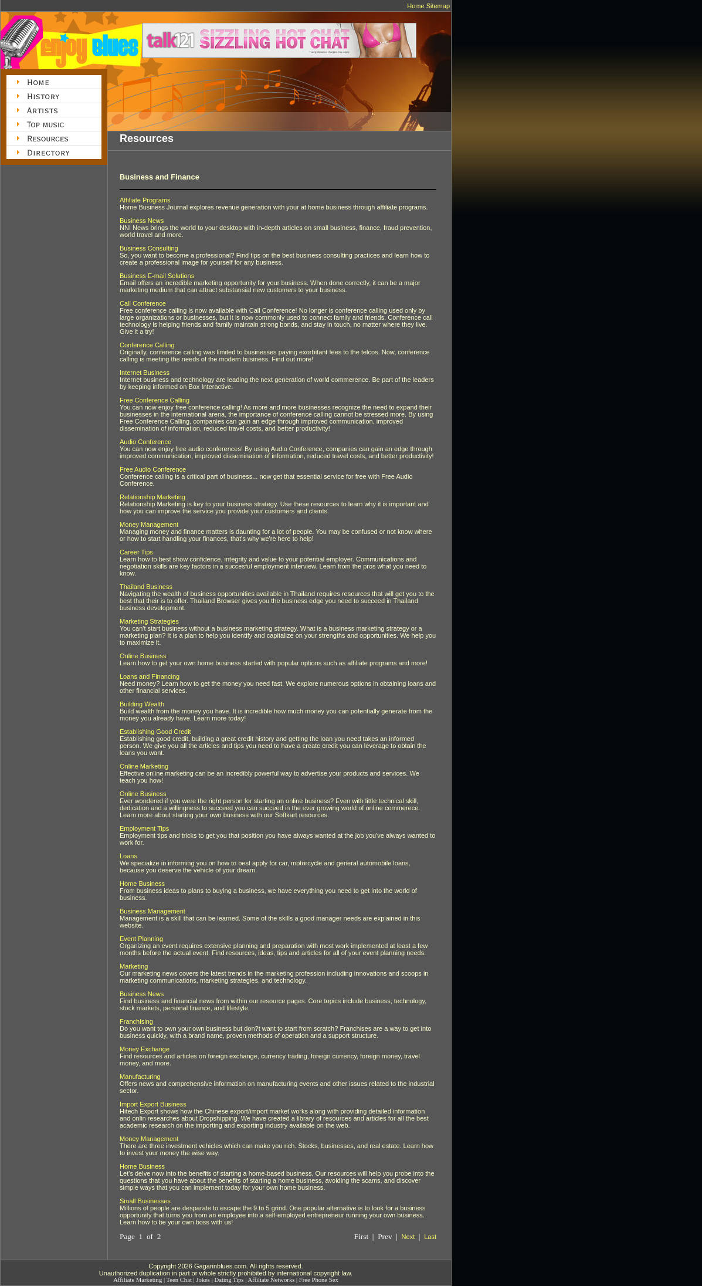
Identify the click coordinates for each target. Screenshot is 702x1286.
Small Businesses (145, 1200)
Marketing (134, 966)
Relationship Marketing (152, 496)
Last (430, 1236)
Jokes (203, 1280)
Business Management (152, 911)
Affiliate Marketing (137, 1280)
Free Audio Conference (153, 469)
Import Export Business (153, 1104)
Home (415, 5)
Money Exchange (144, 1049)
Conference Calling (147, 344)
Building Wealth (142, 704)
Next (408, 1236)
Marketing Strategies (149, 621)
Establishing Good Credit (155, 731)
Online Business (143, 655)
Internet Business (144, 372)
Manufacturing (140, 1076)
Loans (128, 855)
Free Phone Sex (318, 1280)
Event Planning (141, 938)
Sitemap (438, 5)
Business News (142, 220)
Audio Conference (145, 441)
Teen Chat (179, 1280)
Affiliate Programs (145, 200)
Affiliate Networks (270, 1280)
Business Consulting (149, 248)
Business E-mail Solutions (157, 275)
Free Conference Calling (154, 400)
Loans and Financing (149, 676)
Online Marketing (144, 766)
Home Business (142, 883)
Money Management (149, 524)
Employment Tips (144, 828)
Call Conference (143, 303)
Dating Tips (228, 1280)
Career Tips (136, 552)
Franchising (136, 1021)
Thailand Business (146, 586)
